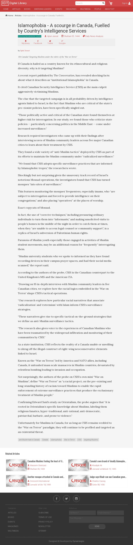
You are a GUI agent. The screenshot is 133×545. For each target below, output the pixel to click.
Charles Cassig (98, 481)
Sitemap (42, 531)
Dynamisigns (78, 541)
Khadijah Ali (97, 465)
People (97, 9)
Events (58, 9)
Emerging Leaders (42, 9)
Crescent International (39, 481)
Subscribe (43, 513)
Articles (16, 9)
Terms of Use (45, 517)
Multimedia (85, 9)
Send (97, 526)
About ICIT (109, 9)
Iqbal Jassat (52, 36)
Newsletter (44, 526)
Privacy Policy (45, 522)
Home (5, 9)
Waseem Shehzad (38, 465)
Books (27, 9)
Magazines (71, 9)
